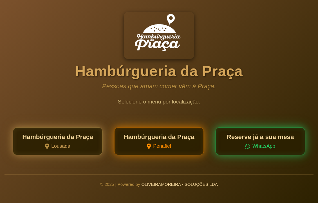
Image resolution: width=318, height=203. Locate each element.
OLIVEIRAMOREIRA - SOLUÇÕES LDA (179, 184)
